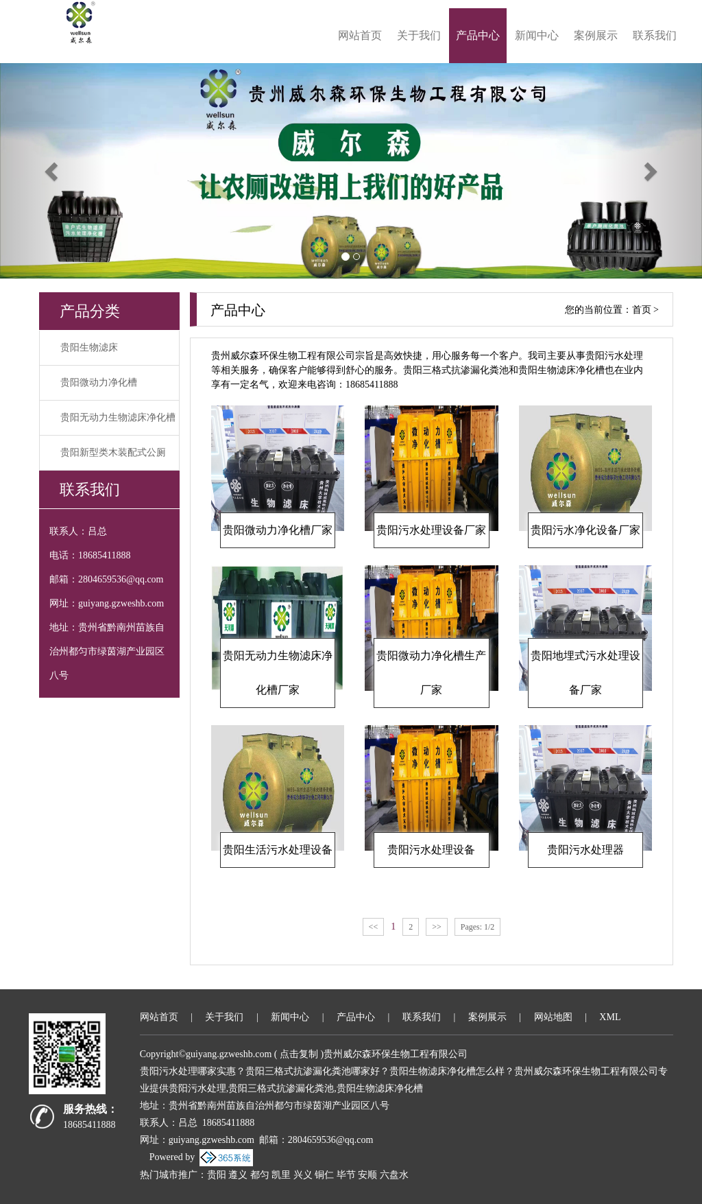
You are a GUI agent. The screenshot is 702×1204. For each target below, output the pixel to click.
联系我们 (655, 35)
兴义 (303, 1175)
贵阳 (216, 1175)
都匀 (259, 1175)
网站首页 (360, 35)
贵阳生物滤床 (89, 347)
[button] (53, 171)
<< (373, 927)
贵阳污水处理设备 (431, 849)
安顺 (367, 1175)
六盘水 (394, 1175)
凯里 (281, 1175)
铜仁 (324, 1175)
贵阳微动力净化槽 (98, 382)
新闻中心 (537, 35)
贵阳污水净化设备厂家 (585, 530)
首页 (641, 310)
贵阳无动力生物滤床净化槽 (118, 417)
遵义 (237, 1175)
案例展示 (596, 35)
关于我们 (419, 35)
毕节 (346, 1175)
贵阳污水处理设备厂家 (431, 530)
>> (436, 927)
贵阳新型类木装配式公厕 (113, 452)
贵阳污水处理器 (585, 849)
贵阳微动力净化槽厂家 (277, 530)
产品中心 (478, 35)
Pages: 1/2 (478, 927)
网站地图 (553, 1017)
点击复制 (299, 1054)
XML (609, 1017)
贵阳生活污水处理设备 (277, 849)
